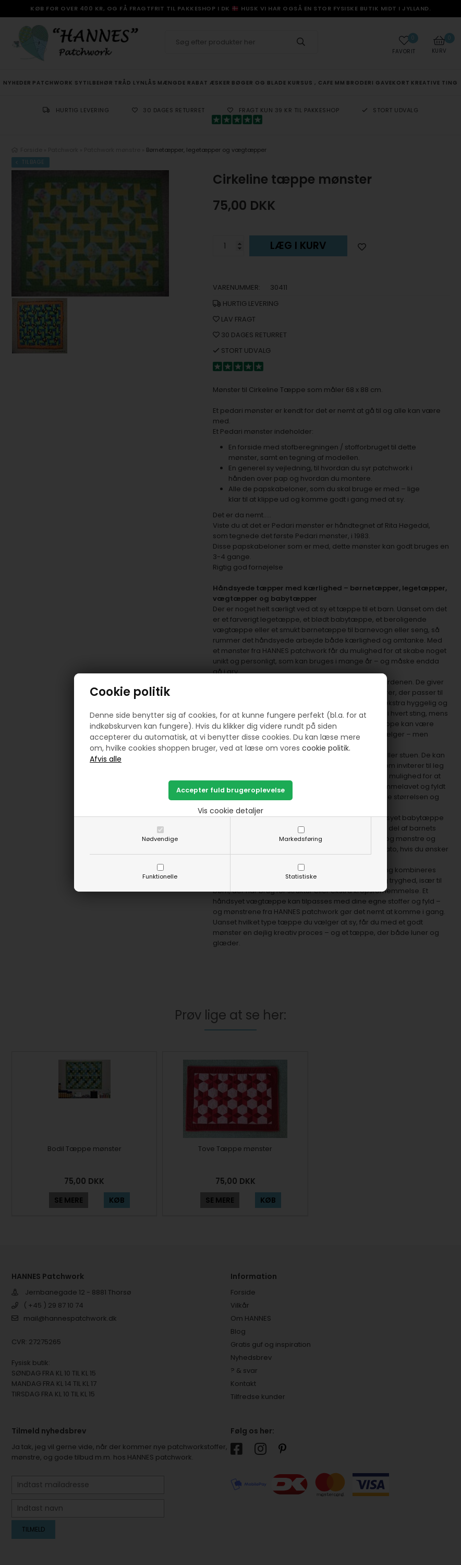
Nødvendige (160, 839)
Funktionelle (159, 876)
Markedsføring (300, 839)
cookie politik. (326, 748)
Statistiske (301, 876)
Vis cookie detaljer (230, 810)
